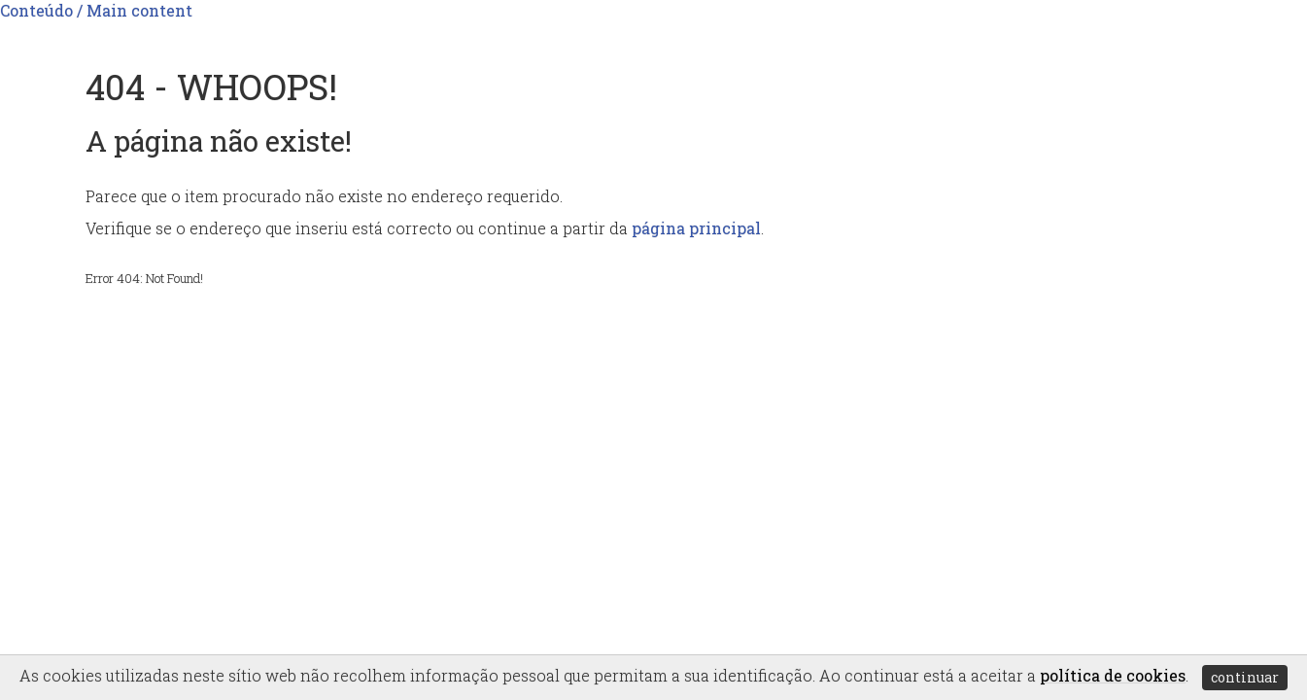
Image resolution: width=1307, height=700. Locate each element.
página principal (696, 228)
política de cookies (1113, 675)
